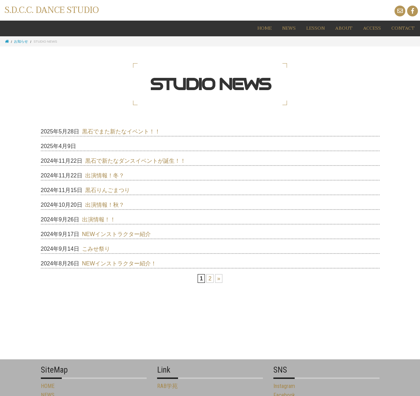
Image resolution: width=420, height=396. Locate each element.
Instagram (284, 386)
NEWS (289, 28)
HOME (264, 28)
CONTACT (403, 28)
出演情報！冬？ (104, 175)
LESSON (315, 28)
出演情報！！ (99, 219)
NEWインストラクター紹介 (116, 234)
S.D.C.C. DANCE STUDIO (52, 10)
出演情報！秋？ (104, 205)
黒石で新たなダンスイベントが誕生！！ (135, 161)
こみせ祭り (96, 249)
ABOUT (344, 28)
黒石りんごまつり (107, 190)
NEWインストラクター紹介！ (119, 263)
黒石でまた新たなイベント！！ (121, 131)
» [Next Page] (218, 278)
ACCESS (372, 28)
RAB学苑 (167, 386)
